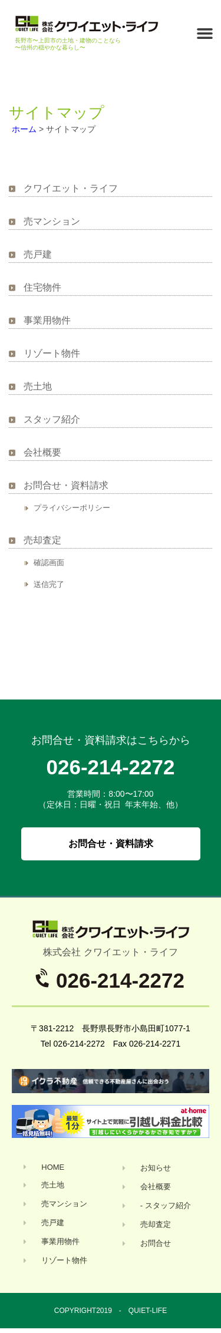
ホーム (24, 129)
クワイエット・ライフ (71, 188)
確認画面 (49, 562)
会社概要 (42, 452)
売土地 (38, 386)
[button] (205, 34)
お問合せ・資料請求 (66, 485)
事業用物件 (47, 320)
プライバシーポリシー (72, 507)
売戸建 (38, 254)
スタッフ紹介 (52, 419)
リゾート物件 (52, 353)
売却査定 (42, 540)
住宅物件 (42, 287)
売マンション (52, 221)
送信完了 (49, 584)
